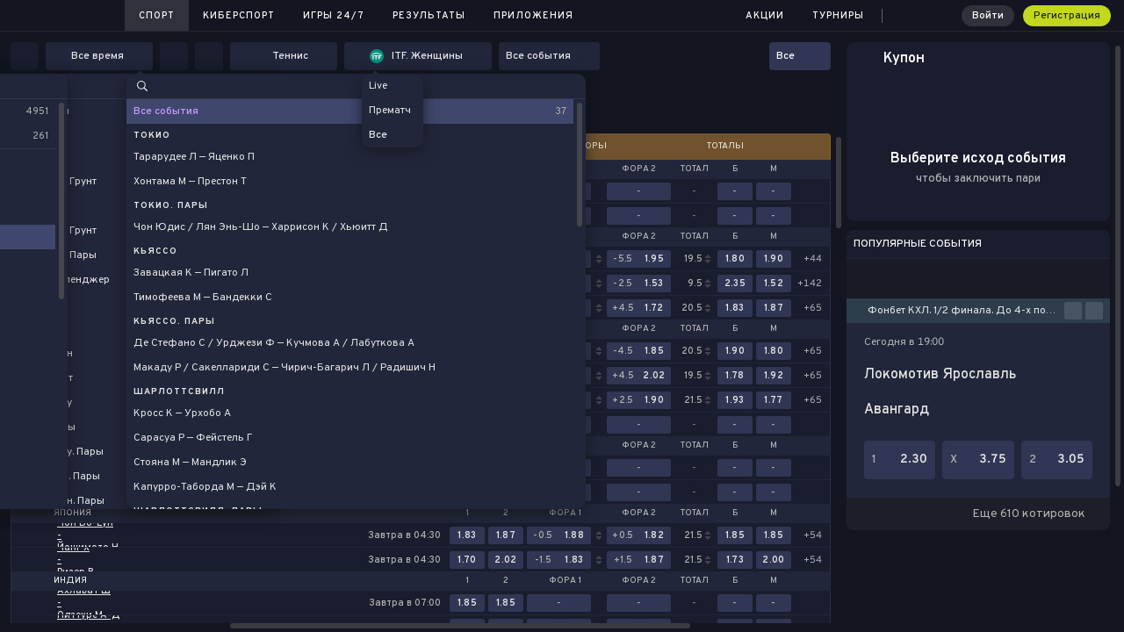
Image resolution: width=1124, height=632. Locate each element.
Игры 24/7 (333, 16)
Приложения (533, 16)
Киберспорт (239, 16)
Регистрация (1067, 16)
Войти (988, 16)
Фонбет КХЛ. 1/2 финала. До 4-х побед (966, 311)
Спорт (157, 16)
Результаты (429, 16)
